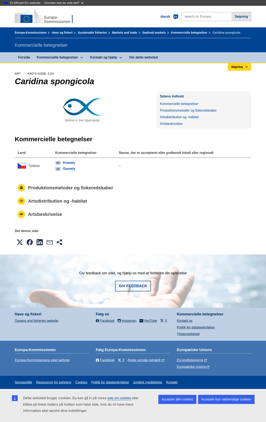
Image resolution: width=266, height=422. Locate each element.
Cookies (81, 382)
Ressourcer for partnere (53, 382)
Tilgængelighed (188, 334)
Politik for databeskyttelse (195, 327)
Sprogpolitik (23, 382)
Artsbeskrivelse (171, 123)
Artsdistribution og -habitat (179, 117)
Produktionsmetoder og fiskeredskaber (188, 110)
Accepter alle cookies (177, 399)
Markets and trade (124, 32)
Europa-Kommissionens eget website (42, 360)
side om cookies (119, 398)
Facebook (105, 360)
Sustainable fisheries (92, 32)
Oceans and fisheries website (36, 320)
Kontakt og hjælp (103, 57)
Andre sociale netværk (144, 360)
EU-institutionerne (190, 360)
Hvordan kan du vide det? (64, 3)
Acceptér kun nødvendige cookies (226, 399)
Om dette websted (143, 57)
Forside (24, 57)
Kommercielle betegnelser (189, 32)
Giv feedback (133, 286)
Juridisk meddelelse (147, 382)
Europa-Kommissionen (31, 32)
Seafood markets (154, 32)
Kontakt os (185, 320)
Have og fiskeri (62, 32)
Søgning (241, 16)
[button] (20, 242)
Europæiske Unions (191, 366)
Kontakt (171, 382)
